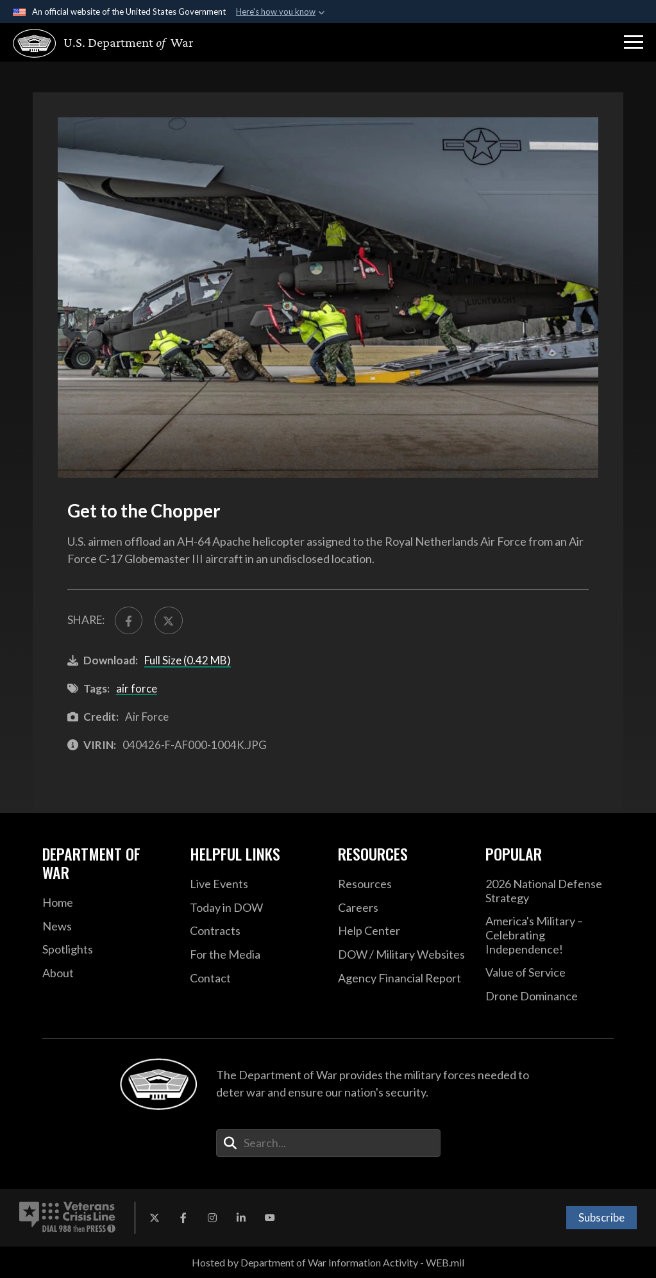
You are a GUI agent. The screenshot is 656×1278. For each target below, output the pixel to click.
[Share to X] (168, 620)
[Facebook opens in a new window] (183, 1217)
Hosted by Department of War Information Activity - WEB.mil (328, 1262)
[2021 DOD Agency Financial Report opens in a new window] (402, 978)
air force (136, 688)
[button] (633, 42)
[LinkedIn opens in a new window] (241, 1217)
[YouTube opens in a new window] (270, 1217)
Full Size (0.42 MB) (187, 660)
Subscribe (601, 1217)
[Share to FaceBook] (128, 620)
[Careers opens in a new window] (402, 908)
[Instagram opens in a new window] (212, 1217)
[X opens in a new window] (154, 1217)
